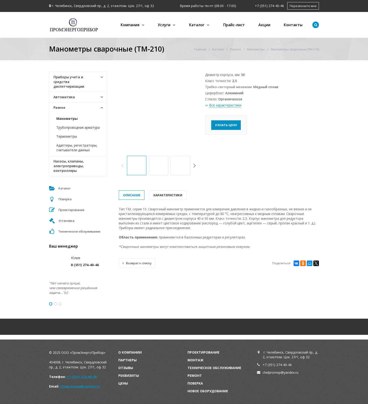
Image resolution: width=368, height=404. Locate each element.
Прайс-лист (234, 24)
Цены (123, 383)
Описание (131, 195)
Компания (130, 24)
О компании (130, 352)
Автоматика (64, 97)
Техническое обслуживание (214, 368)
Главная (200, 49)
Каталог (196, 24)
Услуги (164, 24)
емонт (196, 375)
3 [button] (60, 304)
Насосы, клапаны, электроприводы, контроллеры (69, 166)
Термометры (66, 136)
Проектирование (203, 352)
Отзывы (125, 368)
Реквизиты (128, 375)
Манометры (256, 49)
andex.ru (291, 372)
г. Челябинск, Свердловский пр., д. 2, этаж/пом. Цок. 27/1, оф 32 (103, 6)
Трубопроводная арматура (78, 127)
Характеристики (167, 195)
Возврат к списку (137, 263)
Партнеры (127, 360)
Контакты (293, 24)
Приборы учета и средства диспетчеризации (69, 82)
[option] (137, 165)
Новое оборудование (208, 391)
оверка (196, 383)
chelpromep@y (274, 372)
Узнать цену (226, 125)
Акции (264, 24)
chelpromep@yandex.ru (80, 386)
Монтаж (195, 360)
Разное (235, 49)
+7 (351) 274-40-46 (269, 6)
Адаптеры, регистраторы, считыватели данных (76, 147)
